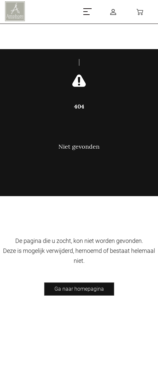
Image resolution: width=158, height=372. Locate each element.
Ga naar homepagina (79, 289)
